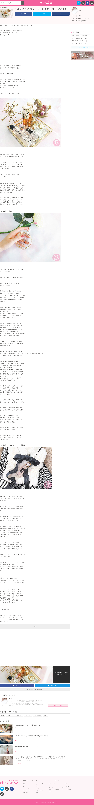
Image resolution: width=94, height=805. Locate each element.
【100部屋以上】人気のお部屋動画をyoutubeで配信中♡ (33, 736)
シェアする (23, 13)
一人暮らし (83, 40)
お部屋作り (75, 40)
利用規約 (63, 787)
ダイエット (38, 785)
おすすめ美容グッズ (77, 38)
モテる (74, 15)
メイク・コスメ (39, 786)
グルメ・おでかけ (39, 790)
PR (16, 730)
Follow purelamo (38, 690)
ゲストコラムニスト (77, 18)
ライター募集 (64, 783)
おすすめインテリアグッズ (79, 43)
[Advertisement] (35, 49)
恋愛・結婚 (25, 792)
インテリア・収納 (39, 783)
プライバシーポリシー (53, 787)
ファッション (18, 763)
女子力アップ (88, 18)
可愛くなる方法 (76, 20)
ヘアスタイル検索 (65, 786)
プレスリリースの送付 (66, 789)
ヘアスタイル (26, 788)
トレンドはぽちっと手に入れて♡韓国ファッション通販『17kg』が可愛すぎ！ (40, 757)
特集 (24, 783)
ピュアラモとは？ (52, 783)
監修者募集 (51, 785)
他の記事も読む (58, 705)
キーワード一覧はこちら (82, 47)
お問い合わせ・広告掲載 (54, 789)
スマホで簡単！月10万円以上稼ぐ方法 (27, 725)
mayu (80, 10)
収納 (86, 38)
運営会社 (51, 791)
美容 (24, 785)
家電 (37, 792)
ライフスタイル (26, 790)
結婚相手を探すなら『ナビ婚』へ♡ (27, 746)
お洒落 (79, 15)
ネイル (37, 788)
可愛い (84, 20)
